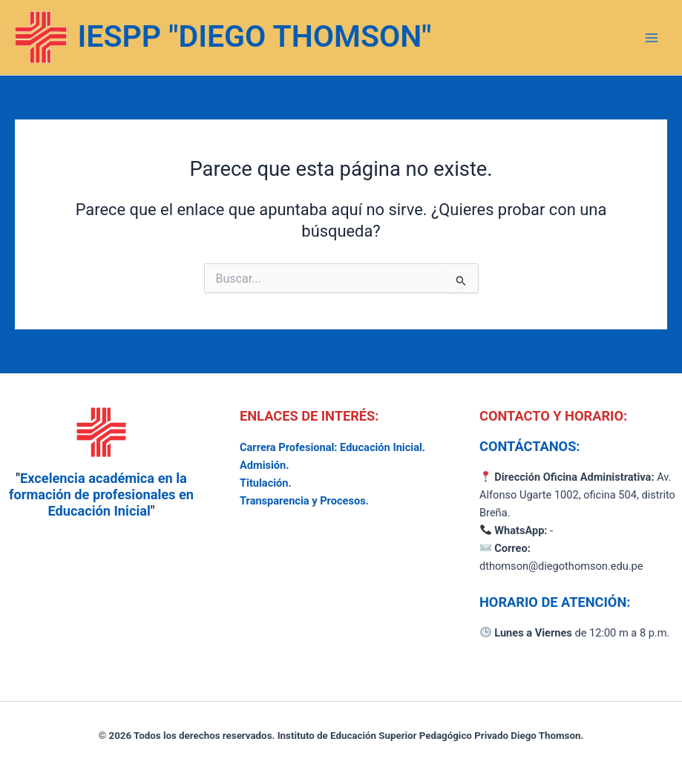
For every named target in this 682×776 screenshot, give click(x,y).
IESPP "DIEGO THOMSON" (255, 36)
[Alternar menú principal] (651, 37)
